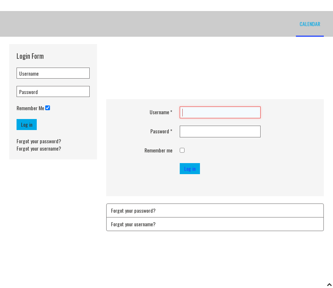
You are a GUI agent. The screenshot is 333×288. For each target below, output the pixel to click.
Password (161, 131)
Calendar (310, 24)
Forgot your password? (39, 141)
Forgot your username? (39, 148)
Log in (26, 124)
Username (161, 112)
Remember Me (30, 108)
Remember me (158, 150)
